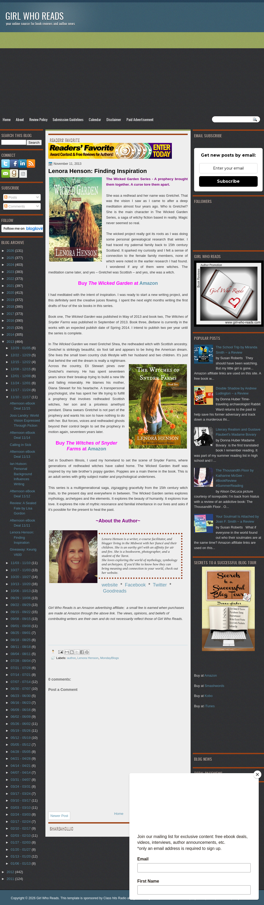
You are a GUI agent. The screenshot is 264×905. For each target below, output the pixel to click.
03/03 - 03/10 (21, 808)
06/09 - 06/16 (21, 710)
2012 (11, 872)
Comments (14, 206)
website (110, 585)
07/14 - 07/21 (21, 675)
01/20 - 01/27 (21, 849)
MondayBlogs (109, 658)
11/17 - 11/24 (21, 390)
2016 (11, 320)
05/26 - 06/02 (21, 724)
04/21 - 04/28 (21, 758)
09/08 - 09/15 (21, 619)
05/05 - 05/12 (21, 745)
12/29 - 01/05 (21, 348)
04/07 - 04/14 (21, 772)
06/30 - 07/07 (21, 689)
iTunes (210, 706)
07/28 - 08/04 (21, 661)
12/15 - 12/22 (21, 362)
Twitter (160, 585)
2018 (11, 307)
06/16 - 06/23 (21, 703)
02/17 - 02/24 (21, 822)
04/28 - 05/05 (21, 752)
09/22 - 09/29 (21, 605)
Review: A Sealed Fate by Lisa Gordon (23, 508)
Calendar (95, 119)
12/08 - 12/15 (21, 369)
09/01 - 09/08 (21, 626)
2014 (11, 334)
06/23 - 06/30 (21, 696)
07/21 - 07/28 (21, 668)
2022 (11, 279)
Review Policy (38, 119)
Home (7, 119)
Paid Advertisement (140, 119)
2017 (11, 314)
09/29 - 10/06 (21, 598)
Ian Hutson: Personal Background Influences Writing (21, 474)
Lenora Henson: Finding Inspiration (22, 537)
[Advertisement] (132, 74)
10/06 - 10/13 (21, 591)
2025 (11, 258)
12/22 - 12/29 (21, 355)
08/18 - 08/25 (21, 640)
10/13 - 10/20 (21, 584)
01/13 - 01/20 (21, 856)
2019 (11, 300)
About (20, 119)
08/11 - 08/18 (21, 647)
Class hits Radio (114, 898)
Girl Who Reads (34, 15)
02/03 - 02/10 (21, 835)
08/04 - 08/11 (21, 654)
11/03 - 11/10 (21, 563)
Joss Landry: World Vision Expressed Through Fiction (25, 420)
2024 (11, 265)
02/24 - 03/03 (21, 814)
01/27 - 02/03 (21, 842)
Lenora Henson (87, 658)
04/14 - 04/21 (21, 766)
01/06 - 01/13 (21, 863)
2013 (11, 342)
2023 (11, 272)
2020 (11, 293)
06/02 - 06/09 (21, 717)
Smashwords (214, 686)
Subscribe (228, 181)
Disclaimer (113, 119)
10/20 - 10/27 (21, 577)
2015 (11, 328)
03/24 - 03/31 (21, 786)
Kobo (209, 696)
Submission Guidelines (68, 119)
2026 (11, 251)
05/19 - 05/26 (21, 731)
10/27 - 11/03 (21, 570)
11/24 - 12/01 (21, 383)
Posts (10, 197)
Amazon (210, 675)
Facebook (135, 585)
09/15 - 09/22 (21, 612)
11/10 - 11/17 (21, 397)
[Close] (257, 774)
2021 (11, 286)
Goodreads (114, 591)
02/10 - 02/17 (21, 828)
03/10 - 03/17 (21, 800)
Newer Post (59, 816)
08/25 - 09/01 (21, 633)
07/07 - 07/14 (21, 682)
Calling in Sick (20, 445)
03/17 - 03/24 (21, 794)
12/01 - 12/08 (21, 376)
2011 (11, 879)
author (71, 658)
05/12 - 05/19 (21, 738)
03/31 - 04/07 (21, 780)
